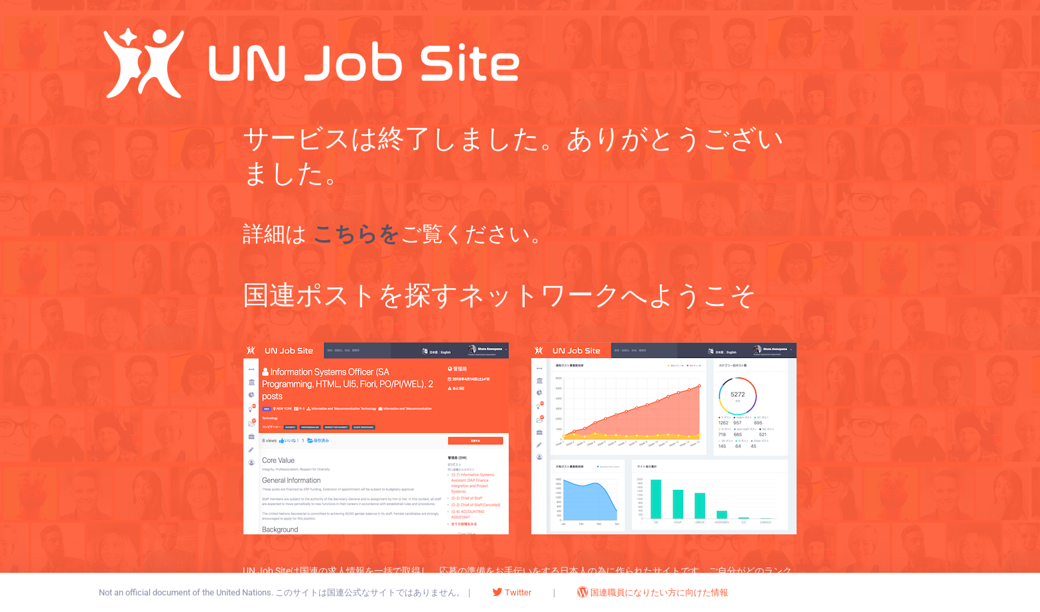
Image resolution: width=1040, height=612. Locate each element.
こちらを (356, 233)
